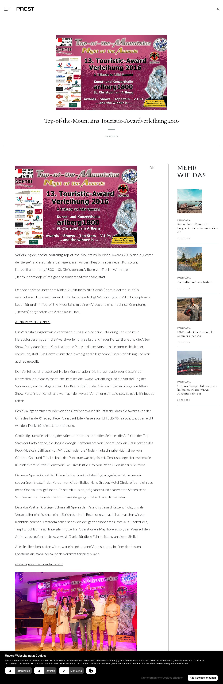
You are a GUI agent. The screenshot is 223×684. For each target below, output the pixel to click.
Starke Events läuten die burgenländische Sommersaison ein (197, 228)
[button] (18, 670)
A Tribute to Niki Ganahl (32, 322)
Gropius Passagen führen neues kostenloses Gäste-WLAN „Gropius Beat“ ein (197, 389)
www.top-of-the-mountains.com (39, 564)
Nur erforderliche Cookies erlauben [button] (162, 677)
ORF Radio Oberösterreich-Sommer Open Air (195, 334)
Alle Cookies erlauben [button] (202, 677)
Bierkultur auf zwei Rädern (194, 282)
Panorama (184, 220)
